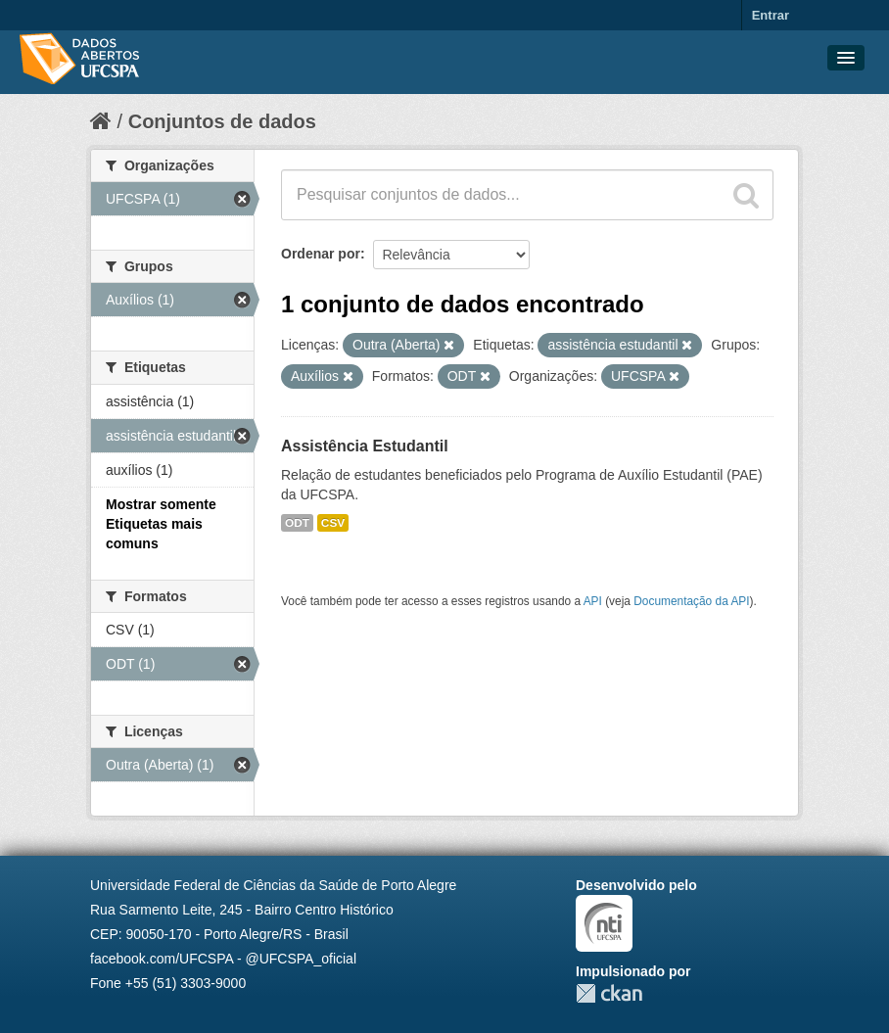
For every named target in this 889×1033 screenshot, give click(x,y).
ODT (297, 523)
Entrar (770, 15)
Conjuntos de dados (222, 121)
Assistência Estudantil (364, 446)
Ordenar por (320, 253)
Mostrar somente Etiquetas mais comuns (161, 523)
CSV (333, 523)
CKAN (609, 993)
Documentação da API (691, 601)
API (593, 601)
